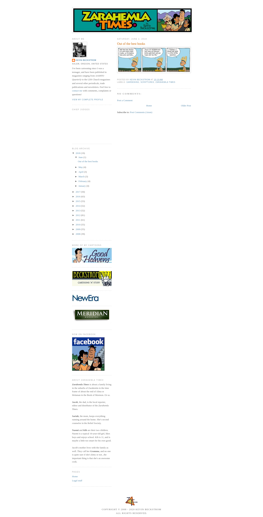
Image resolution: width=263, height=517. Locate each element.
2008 (78, 234)
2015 (78, 201)
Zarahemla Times (165, 82)
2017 (78, 191)
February (83, 181)
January (82, 186)
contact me (77, 90)
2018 (78, 153)
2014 (78, 205)
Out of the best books (88, 161)
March (82, 176)
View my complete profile (87, 100)
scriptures (147, 82)
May (81, 167)
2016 (78, 196)
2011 (78, 220)
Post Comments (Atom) (141, 112)
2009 (78, 229)
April (81, 171)
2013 (78, 210)
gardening (132, 82)
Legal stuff (77, 480)
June (81, 157)
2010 (78, 224)
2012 (78, 215)
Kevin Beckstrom (86, 60)
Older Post (186, 105)
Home (149, 105)
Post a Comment (125, 100)
